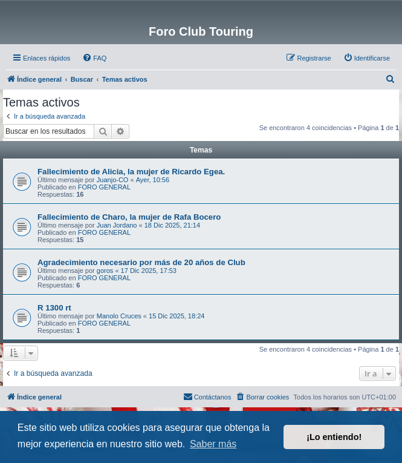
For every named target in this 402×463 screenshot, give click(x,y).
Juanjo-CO (113, 179)
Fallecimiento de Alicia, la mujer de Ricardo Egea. (131, 171)
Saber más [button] (213, 444)
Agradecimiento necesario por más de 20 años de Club (141, 262)
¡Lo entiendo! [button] (333, 437)
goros (105, 270)
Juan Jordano (117, 225)
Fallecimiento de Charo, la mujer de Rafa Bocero (129, 217)
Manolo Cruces (119, 316)
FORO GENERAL (104, 187)
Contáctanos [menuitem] (207, 396)
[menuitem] (94, 58)
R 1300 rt (54, 307)
